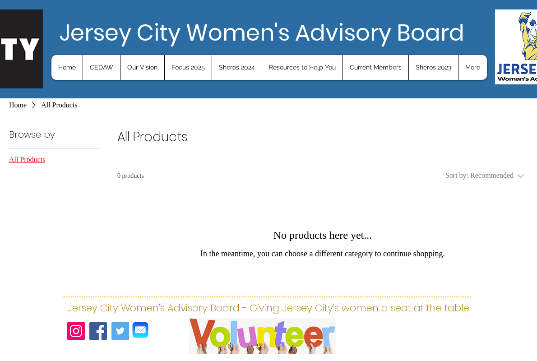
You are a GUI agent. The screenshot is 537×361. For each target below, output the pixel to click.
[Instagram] (76, 331)
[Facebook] (98, 331)
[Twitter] (120, 331)
